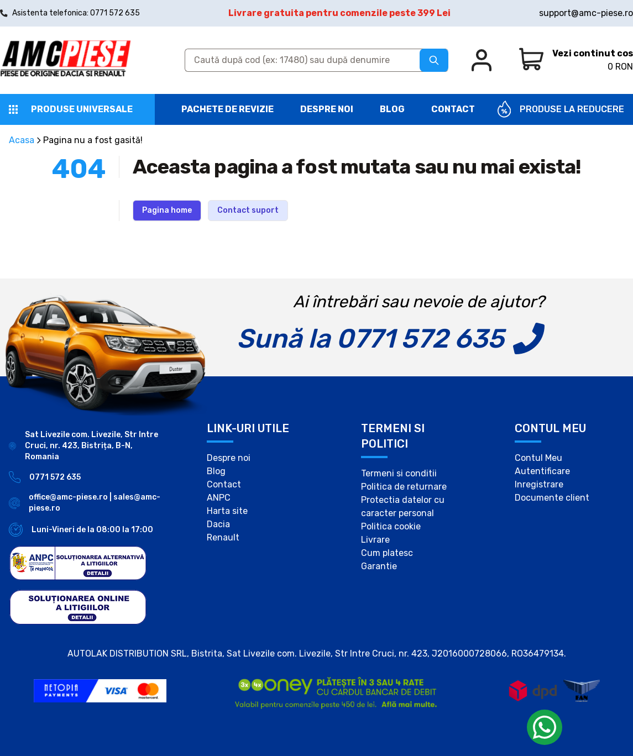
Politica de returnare (404, 486)
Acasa (21, 140)
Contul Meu (538, 458)
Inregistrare (539, 484)
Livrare (375, 539)
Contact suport (248, 210)
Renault (223, 537)
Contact (453, 109)
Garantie (379, 566)
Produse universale (82, 109)
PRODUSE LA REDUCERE (572, 109)
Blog (392, 109)
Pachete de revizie (227, 109)
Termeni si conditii (399, 473)
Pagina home (167, 210)
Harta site (227, 511)
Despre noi (326, 109)
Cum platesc (387, 553)
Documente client (552, 497)
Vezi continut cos (592, 53)
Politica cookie (391, 526)
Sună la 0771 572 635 (370, 338)
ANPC (219, 497)
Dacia (218, 524)
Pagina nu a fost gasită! (93, 140)
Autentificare (542, 471)
